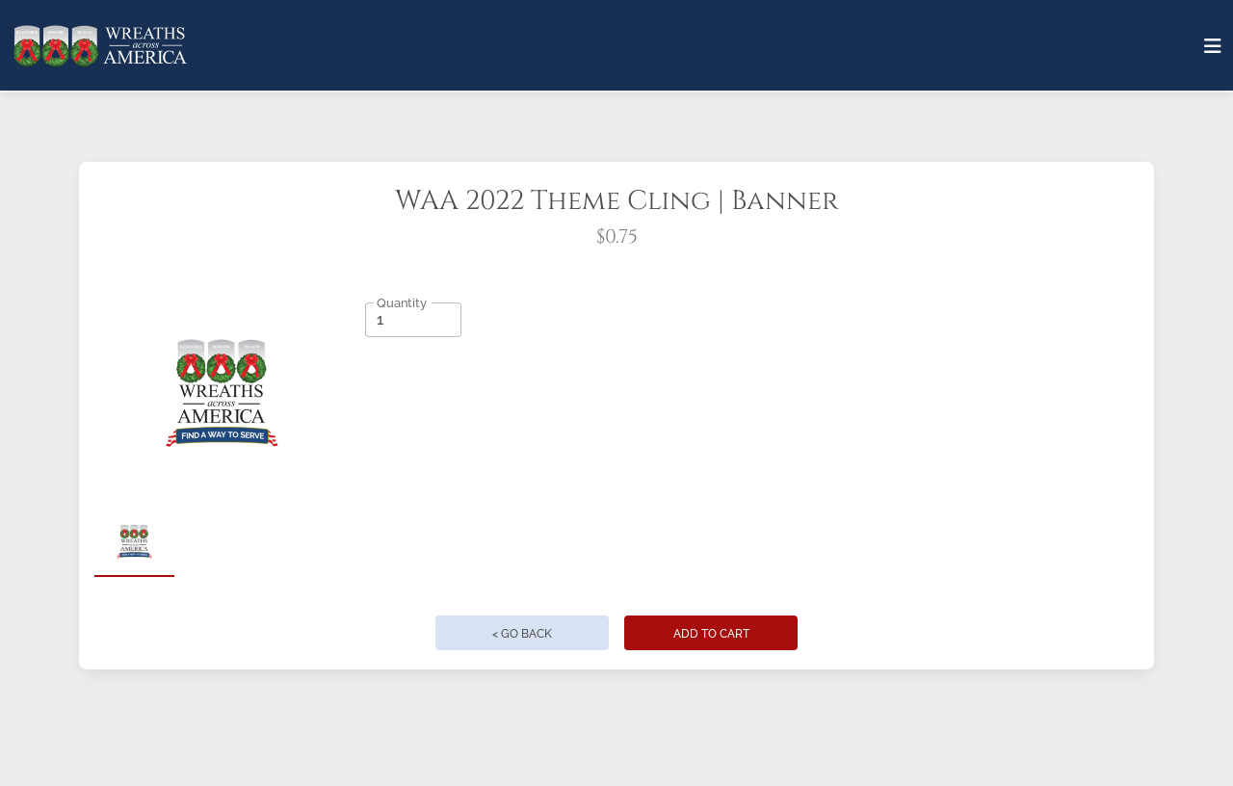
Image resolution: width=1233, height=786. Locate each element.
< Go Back (522, 634)
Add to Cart (711, 634)
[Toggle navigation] (1212, 46)
